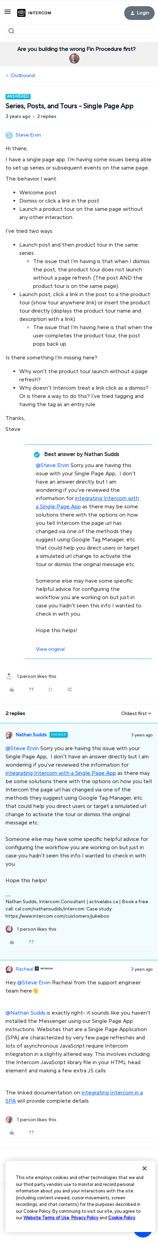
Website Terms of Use (46, 1218)
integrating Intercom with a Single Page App (61, 773)
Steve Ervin (28, 135)
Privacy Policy (84, 1218)
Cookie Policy (121, 1218)
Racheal (24, 969)
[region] (81, 1196)
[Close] (144, 1168)
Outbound (23, 75)
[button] (7, 14)
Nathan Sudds (31, 735)
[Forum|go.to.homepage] (34, 13)
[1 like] (31, 677)
